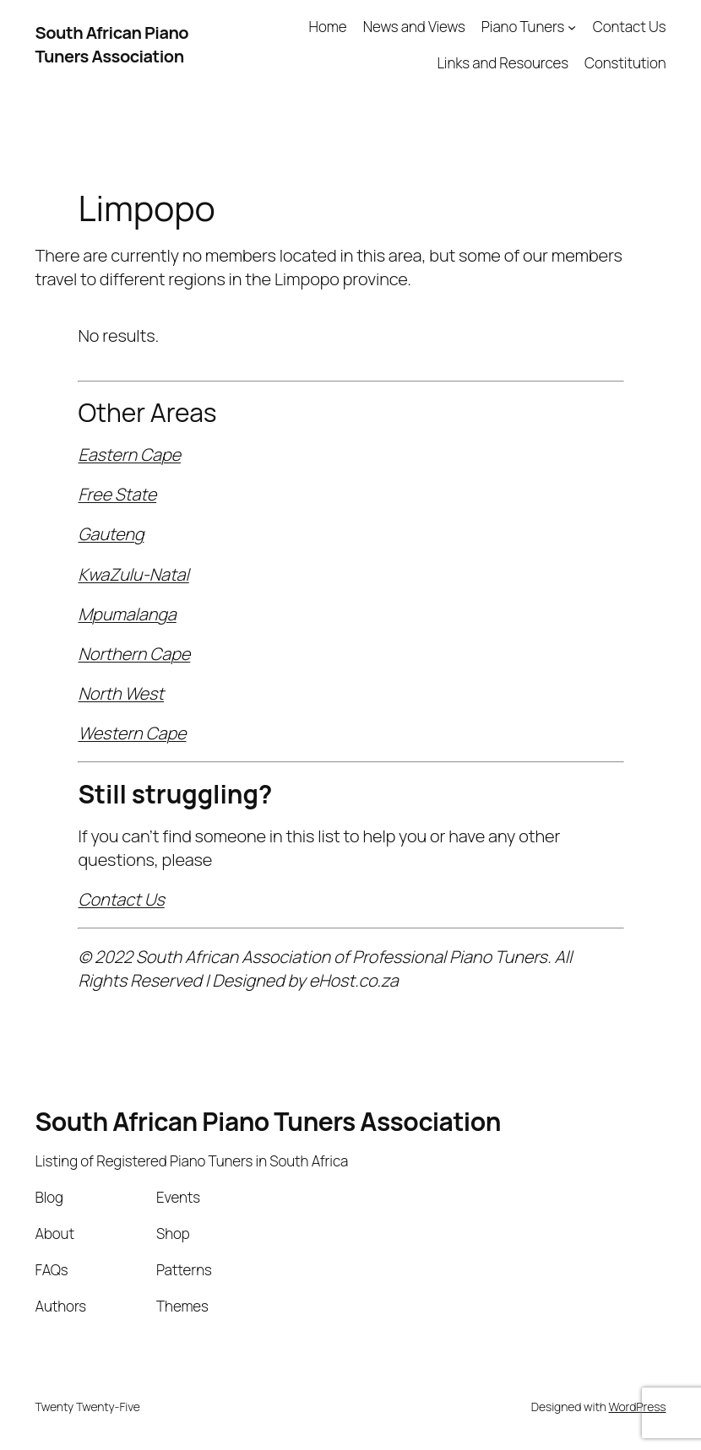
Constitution (625, 63)
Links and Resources (502, 63)
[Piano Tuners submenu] (572, 27)
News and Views (414, 26)
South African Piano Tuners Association (112, 44)
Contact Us (629, 26)
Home (328, 26)
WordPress (637, 1407)
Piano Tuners (522, 26)
